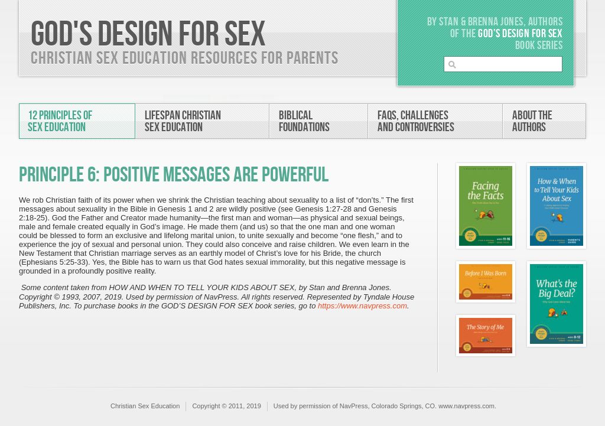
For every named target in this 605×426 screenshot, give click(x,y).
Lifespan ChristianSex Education (183, 121)
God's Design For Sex (148, 35)
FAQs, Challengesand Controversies (416, 121)
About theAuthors (532, 121)
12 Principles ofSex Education (60, 121)
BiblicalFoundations (304, 121)
